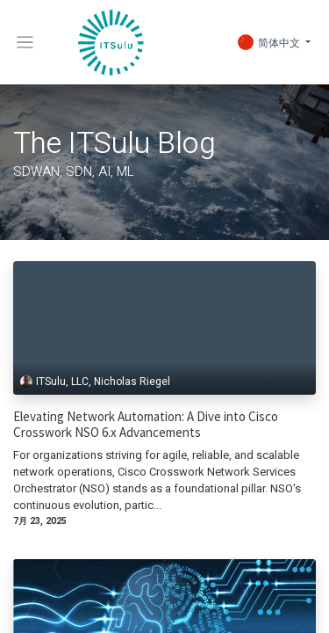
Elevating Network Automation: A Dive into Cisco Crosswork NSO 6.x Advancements (145, 424)
